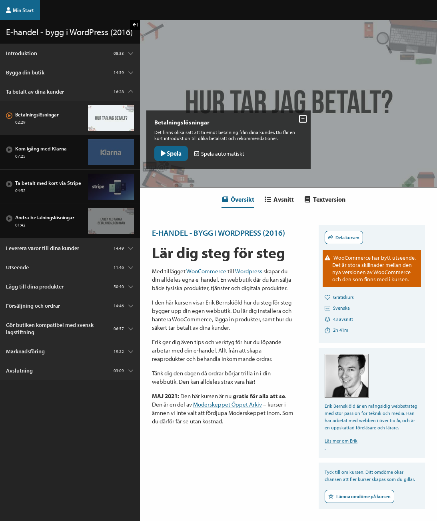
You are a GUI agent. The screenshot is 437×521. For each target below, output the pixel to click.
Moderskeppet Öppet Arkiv (227, 404)
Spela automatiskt (221, 152)
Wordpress (248, 271)
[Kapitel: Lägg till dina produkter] (70, 286)
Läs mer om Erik (341, 441)
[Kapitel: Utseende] (70, 267)
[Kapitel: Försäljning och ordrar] (70, 305)
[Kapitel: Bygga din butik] (70, 72)
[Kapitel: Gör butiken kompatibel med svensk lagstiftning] (70, 328)
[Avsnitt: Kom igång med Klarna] (70, 152)
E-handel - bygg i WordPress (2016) (218, 233)
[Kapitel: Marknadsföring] (70, 351)
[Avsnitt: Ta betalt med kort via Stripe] (70, 187)
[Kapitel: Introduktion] (70, 53)
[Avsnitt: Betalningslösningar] (70, 118)
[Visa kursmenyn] (135, 25)
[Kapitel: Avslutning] (70, 370)
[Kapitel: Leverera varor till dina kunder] (70, 248)
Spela (172, 152)
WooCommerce (206, 271)
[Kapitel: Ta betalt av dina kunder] (70, 91)
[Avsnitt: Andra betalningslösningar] (70, 221)
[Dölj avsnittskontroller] (300, 117)
